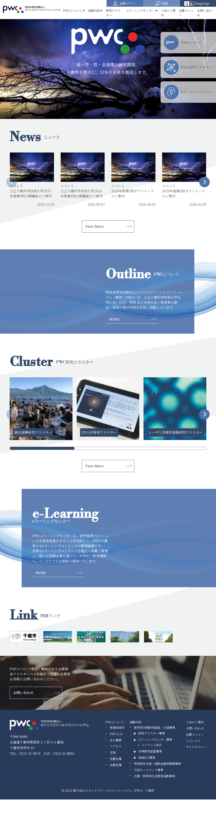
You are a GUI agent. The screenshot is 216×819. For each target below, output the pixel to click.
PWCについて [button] (72, 10)
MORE (114, 319)
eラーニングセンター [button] (141, 10)
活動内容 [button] (94, 10)
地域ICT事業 (146, 757)
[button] (161, 3)
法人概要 (115, 740)
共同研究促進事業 (150, 751)
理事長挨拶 (117, 727)
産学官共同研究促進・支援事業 (154, 727)
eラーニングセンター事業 (155, 739)
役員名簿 (115, 759)
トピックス (193, 740)
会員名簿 (115, 765)
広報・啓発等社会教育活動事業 (154, 776)
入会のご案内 (168, 12)
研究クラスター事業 (151, 733)
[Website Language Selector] (198, 3)
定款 (113, 752)
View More (94, 226)
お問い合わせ (204, 12)
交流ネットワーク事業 (148, 770)
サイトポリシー (196, 747)
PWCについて (114, 722)
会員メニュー (186, 12)
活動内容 (135, 722)
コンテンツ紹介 (152, 745)
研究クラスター (113, 12)
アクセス (115, 746)
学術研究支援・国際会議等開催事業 (157, 763)
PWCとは (116, 734)
